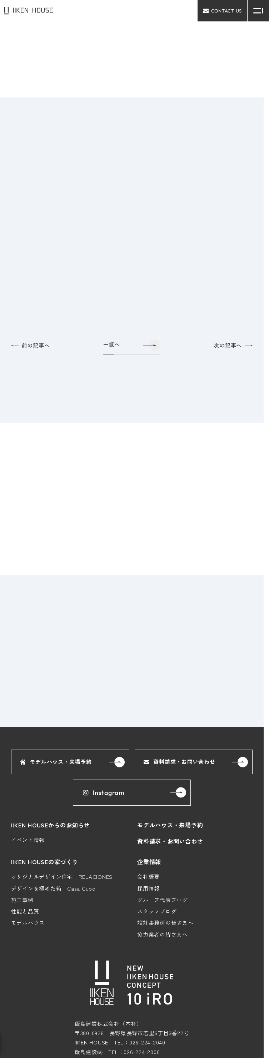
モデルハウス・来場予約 (56, 762)
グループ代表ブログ (162, 899)
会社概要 (148, 877)
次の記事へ (233, 345)
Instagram (103, 793)
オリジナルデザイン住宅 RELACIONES (62, 877)
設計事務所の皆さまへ (165, 923)
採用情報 (148, 888)
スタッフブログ (156, 911)
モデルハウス (28, 923)
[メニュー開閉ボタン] (258, 10)
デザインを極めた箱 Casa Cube (53, 888)
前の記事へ (30, 345)
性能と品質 (25, 911)
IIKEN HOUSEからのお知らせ (50, 825)
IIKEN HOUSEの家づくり (44, 861)
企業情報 (149, 861)
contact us (222, 11)
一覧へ (111, 344)
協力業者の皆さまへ (162, 934)
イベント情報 (28, 840)
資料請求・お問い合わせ (179, 762)
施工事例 (22, 899)
